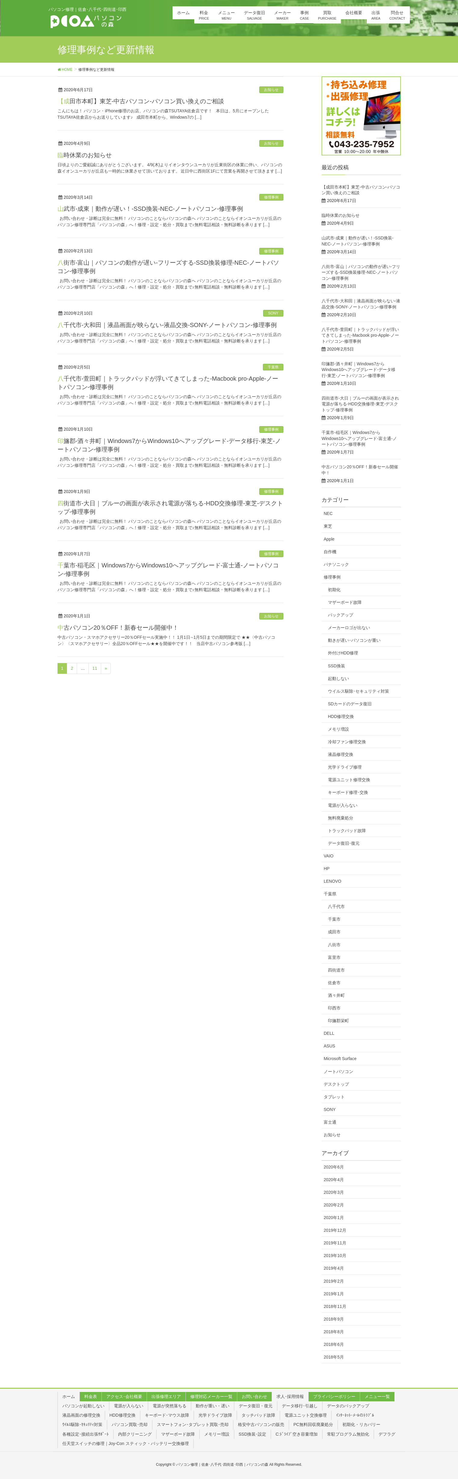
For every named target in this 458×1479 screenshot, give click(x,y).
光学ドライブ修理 (345, 767)
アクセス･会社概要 (124, 1396)
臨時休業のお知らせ (85, 155)
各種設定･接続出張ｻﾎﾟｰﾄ (85, 1434)
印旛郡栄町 (338, 1020)
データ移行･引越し (300, 1405)
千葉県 (273, 367)
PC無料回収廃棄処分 (313, 1424)
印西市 (334, 1008)
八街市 (334, 944)
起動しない (338, 678)
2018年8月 (334, 1331)
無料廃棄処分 (340, 818)
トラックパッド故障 (347, 830)
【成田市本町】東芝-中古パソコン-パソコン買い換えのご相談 (141, 101)
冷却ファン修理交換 (347, 741)
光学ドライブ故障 (215, 1415)
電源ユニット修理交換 (349, 779)
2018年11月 (335, 1306)
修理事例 (271, 197)
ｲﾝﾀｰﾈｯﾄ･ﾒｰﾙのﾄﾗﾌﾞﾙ (355, 1415)
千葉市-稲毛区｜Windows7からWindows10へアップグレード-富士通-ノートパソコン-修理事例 (359, 438)
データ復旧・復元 (256, 1405)
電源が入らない (342, 805)
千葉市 (334, 919)
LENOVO (332, 881)
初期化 (334, 589)
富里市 (334, 957)
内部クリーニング (135, 1434)
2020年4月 (334, 1179)
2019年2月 (334, 1281)
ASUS (329, 1046)
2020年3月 (334, 1192)
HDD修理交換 (341, 716)
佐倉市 (334, 982)
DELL (329, 1033)
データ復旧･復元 (344, 843)
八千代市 (336, 906)
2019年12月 (335, 1230)
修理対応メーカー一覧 (211, 1396)
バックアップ (340, 615)
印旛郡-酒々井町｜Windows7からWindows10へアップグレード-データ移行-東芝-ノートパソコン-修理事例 (358, 369)
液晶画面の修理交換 (81, 1415)
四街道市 (336, 970)
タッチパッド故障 (258, 1415)
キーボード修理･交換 (348, 792)
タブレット (334, 1096)
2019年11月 (335, 1242)
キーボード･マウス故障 (167, 1415)
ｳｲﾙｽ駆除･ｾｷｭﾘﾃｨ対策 (82, 1424)
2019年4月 (334, 1268)
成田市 (334, 931)
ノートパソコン (338, 1071)
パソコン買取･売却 (130, 1424)
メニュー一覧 (377, 1396)
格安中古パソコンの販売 (261, 1424)
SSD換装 (336, 665)
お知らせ (271, 90)
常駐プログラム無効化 (348, 1434)
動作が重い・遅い (212, 1405)
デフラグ (387, 1434)
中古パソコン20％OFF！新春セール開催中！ (118, 627)
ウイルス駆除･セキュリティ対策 (358, 691)
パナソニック (336, 564)
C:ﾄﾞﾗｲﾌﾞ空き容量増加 (297, 1434)
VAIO (328, 855)
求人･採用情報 (290, 1396)
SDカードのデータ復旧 (350, 703)
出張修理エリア (166, 1396)
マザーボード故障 (345, 602)
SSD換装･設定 (252, 1434)
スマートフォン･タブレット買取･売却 (193, 1424)
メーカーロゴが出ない (349, 627)
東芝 (328, 526)
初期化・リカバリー (361, 1424)
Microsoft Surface (340, 1058)
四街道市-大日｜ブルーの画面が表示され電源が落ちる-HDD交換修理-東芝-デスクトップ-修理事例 (360, 404)
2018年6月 (334, 1344)
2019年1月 (334, 1293)
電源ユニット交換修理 (306, 1415)
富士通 (330, 1122)
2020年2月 (334, 1205)
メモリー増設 (216, 1434)
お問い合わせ (254, 1396)
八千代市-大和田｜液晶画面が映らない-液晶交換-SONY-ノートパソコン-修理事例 (167, 325)
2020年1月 (334, 1217)
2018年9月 (334, 1319)
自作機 (330, 551)
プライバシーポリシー (334, 1396)
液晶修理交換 (340, 754)
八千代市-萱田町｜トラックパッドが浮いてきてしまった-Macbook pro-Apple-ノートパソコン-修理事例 (360, 335)
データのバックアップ (348, 1405)
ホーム (68, 1396)
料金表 (90, 1396)
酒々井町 (336, 995)
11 (94, 668)
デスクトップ (336, 1084)
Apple (329, 539)
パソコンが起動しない (83, 1405)
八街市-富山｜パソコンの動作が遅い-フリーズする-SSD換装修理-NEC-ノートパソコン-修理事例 (361, 272)
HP (326, 868)
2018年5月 (334, 1357)
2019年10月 (335, 1255)
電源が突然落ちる (169, 1405)
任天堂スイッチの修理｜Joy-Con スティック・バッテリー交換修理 (125, 1443)
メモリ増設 (338, 729)
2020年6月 (334, 1167)
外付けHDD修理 (343, 653)
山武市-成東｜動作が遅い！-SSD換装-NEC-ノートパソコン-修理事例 (150, 208)
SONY (273, 313)
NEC (328, 513)
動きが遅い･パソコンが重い (354, 640)
